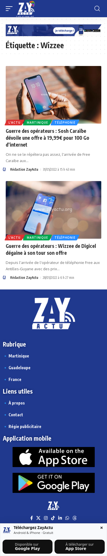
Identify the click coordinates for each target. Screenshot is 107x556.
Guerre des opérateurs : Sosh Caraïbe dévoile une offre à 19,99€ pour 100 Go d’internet (47, 138)
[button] (10, 8)
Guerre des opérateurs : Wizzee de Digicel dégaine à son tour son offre (51, 249)
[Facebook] (31, 518)
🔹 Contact (13, 414)
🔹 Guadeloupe (17, 367)
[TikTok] (53, 518)
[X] (38, 518)
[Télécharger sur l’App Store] (79, 547)
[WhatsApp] (67, 518)
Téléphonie (64, 122)
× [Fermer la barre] (101, 527)
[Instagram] (46, 518)
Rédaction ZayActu (24, 169)
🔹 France (12, 379)
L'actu (14, 122)
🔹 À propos (14, 403)
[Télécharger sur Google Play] (28, 547)
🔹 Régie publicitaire (22, 426)
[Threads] (74, 518)
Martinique (37, 122)
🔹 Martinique (16, 355)
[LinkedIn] (60, 518)
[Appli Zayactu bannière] (53, 30)
